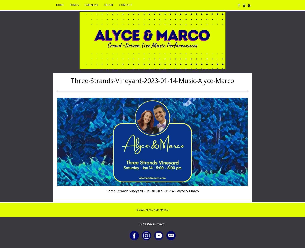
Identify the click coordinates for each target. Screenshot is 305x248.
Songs (74, 5)
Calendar (91, 5)
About (108, 5)
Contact (125, 5)
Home (60, 5)
